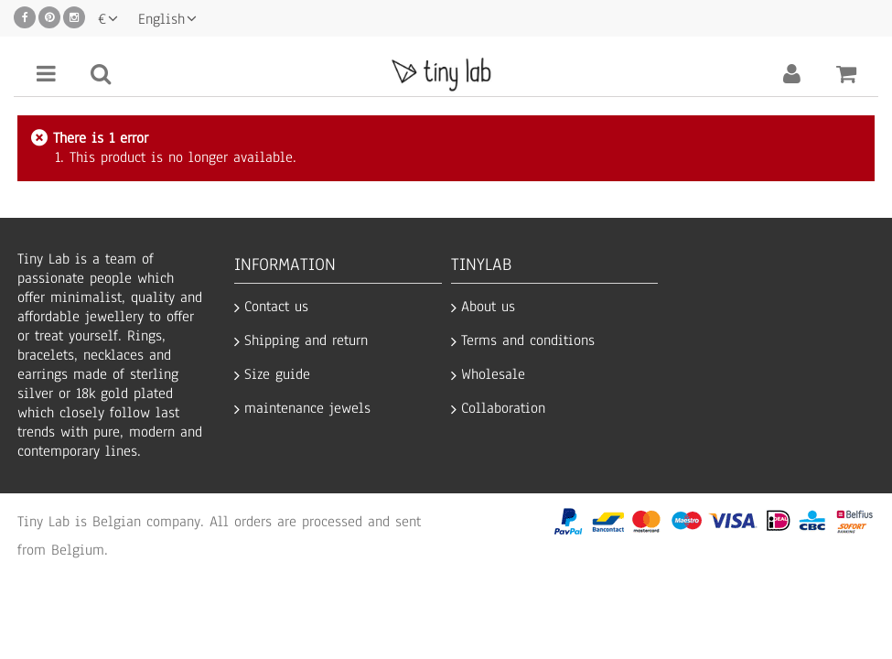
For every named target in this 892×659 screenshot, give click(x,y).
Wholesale (493, 374)
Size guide (277, 374)
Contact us (276, 307)
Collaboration (503, 408)
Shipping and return (306, 341)
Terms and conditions (528, 341)
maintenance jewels (307, 408)
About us (488, 307)
